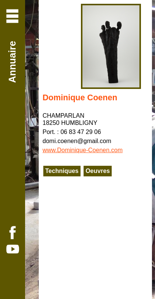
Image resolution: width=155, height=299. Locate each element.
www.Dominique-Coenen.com (83, 150)
